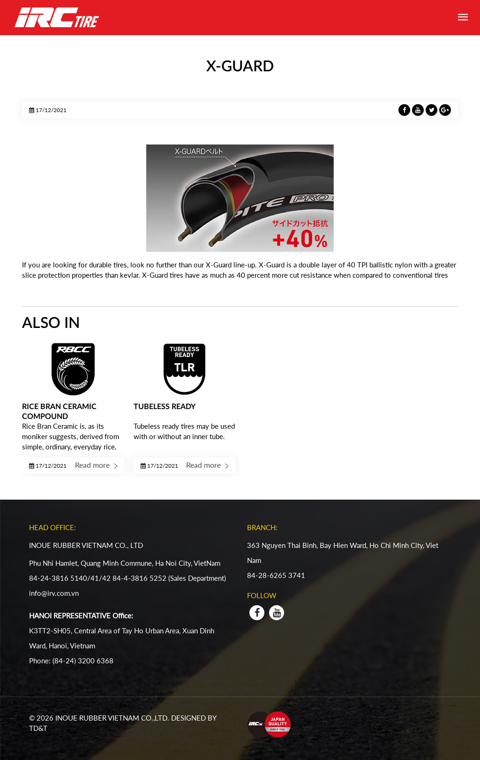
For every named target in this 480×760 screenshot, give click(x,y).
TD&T (39, 728)
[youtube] (276, 612)
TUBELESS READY (164, 406)
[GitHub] (445, 109)
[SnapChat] (432, 109)
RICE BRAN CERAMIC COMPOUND (59, 411)
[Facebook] (405, 109)
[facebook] (256, 612)
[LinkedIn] (419, 109)
